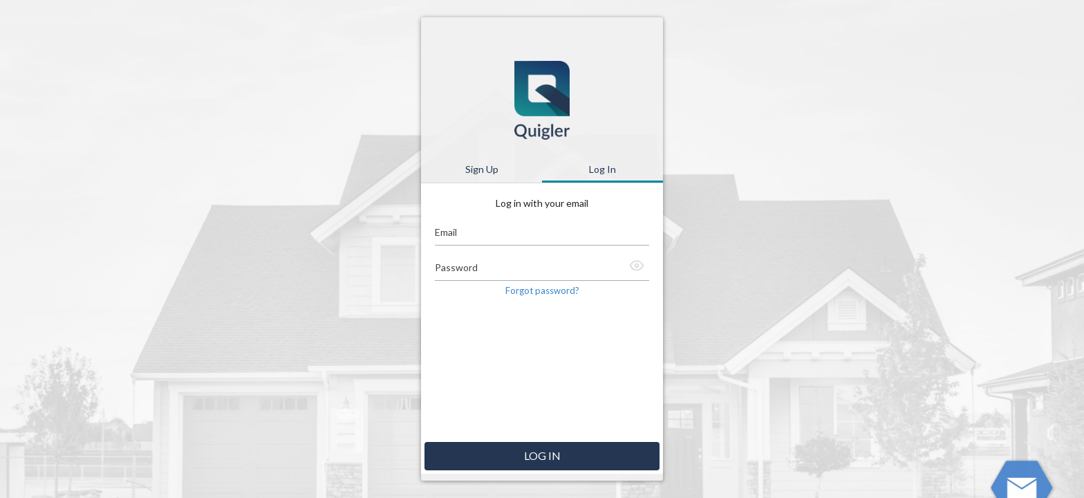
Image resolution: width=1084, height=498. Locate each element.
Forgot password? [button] (542, 290)
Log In (602, 169)
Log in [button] (542, 455)
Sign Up (481, 169)
